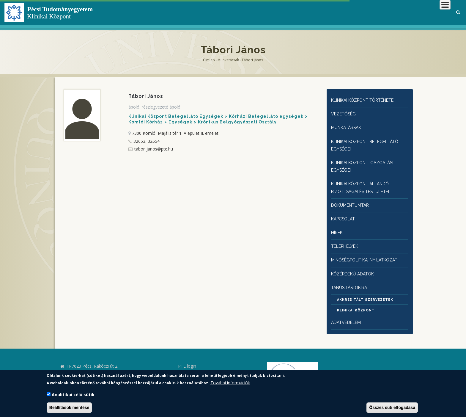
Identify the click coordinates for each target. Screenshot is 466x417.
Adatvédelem (347, 315)
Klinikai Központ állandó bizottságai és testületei (364, 183)
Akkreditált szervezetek (365, 292)
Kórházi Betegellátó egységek (266, 116)
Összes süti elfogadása (392, 407)
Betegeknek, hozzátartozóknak (360, 13)
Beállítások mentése (69, 407)
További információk (230, 382)
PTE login (187, 358)
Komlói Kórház (145, 122)
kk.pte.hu (77, 366)
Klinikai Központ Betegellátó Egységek (175, 116)
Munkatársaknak (426, 13)
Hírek (337, 226)
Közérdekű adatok (354, 266)
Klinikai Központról (291, 13)
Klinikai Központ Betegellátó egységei (369, 143)
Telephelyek (346, 240)
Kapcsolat (344, 213)
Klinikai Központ (356, 303)
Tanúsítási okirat (353, 279)
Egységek (180, 122)
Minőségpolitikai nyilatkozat (368, 253)
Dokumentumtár (351, 200)
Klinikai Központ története (366, 100)
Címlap (209, 59)
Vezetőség (344, 113)
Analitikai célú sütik (73, 394)
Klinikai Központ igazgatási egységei (366, 163)
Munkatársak (228, 59)
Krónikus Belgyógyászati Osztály (237, 122)
